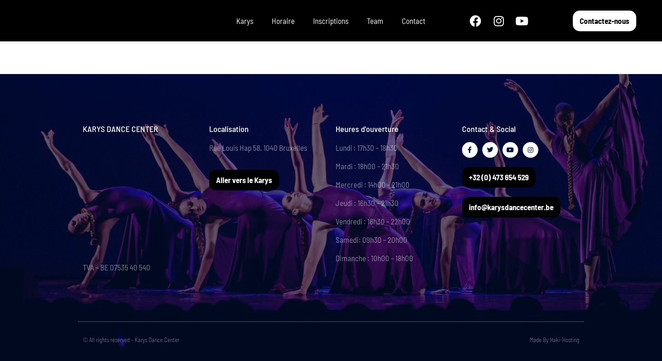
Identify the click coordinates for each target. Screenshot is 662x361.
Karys (244, 20)
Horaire (283, 20)
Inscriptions (330, 20)
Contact (413, 20)
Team (375, 20)
